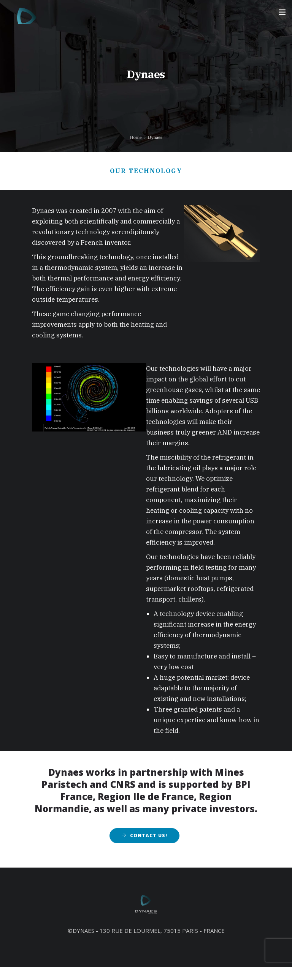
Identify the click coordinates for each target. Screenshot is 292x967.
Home (136, 137)
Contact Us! (148, 835)
